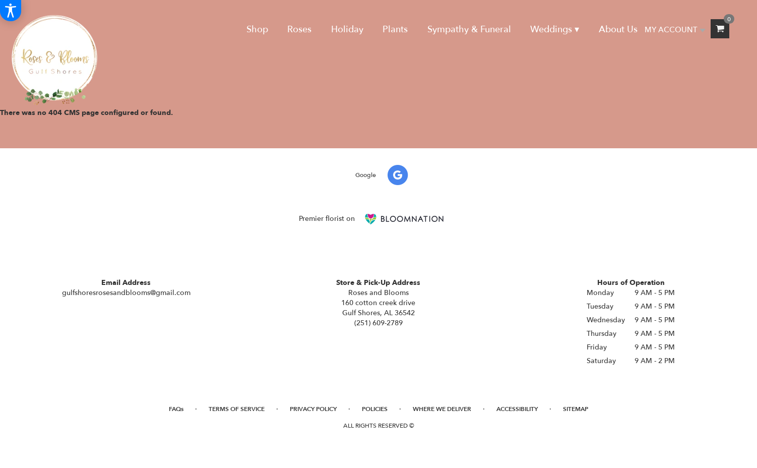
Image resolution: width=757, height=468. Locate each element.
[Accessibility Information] (10, 10)
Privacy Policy (313, 409)
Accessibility (517, 409)
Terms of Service (237, 409)
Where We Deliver (442, 409)
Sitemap (575, 409)
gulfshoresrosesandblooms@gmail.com (126, 293)
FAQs (176, 409)
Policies (375, 409)
